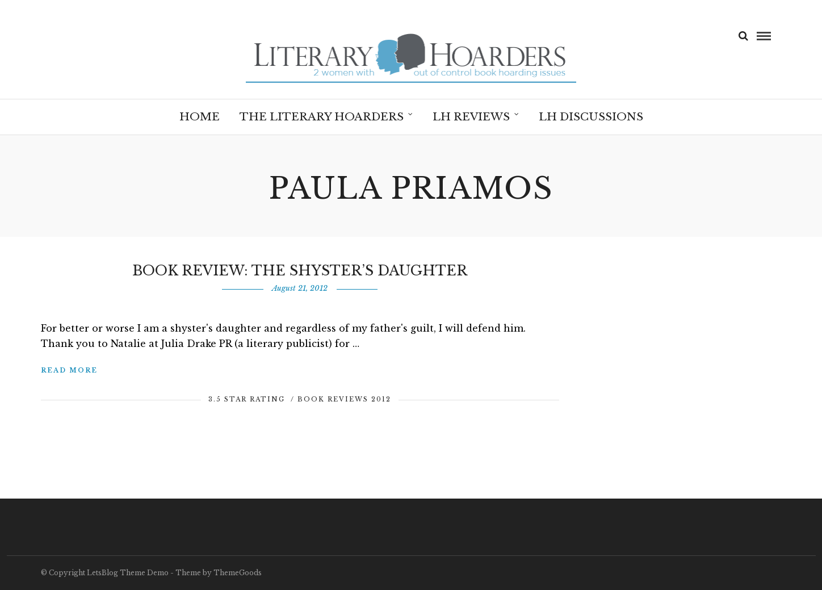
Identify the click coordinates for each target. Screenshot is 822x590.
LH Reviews (471, 116)
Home (199, 116)
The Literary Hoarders (322, 116)
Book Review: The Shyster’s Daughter (299, 270)
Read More (69, 370)
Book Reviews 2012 (344, 399)
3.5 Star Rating (246, 399)
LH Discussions (591, 116)
